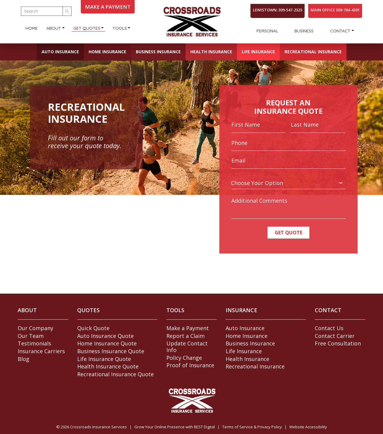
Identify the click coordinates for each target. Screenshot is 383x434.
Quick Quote (93, 328)
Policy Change (184, 357)
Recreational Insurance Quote (115, 374)
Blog (23, 358)
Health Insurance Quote (108, 366)
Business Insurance (158, 51)
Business (304, 31)
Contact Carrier (335, 335)
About (53, 28)
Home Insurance (107, 51)
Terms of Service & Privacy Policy (252, 427)
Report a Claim (185, 335)
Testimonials (34, 343)
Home (31, 28)
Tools (120, 28)
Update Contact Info (187, 346)
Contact (340, 31)
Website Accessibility (308, 427)
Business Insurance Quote (110, 351)
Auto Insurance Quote (105, 335)
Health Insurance (211, 51)
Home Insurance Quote (107, 343)
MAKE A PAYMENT (107, 6)
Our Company (35, 328)
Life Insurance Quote (104, 358)
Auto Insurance (60, 51)
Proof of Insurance (190, 365)
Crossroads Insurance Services (98, 427)
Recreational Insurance (313, 51)
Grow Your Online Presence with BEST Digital (174, 427)
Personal (267, 31)
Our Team (31, 335)
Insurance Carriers (41, 351)
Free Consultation (338, 343)
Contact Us (329, 328)
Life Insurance (258, 51)
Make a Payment (187, 328)
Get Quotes (86, 28)
